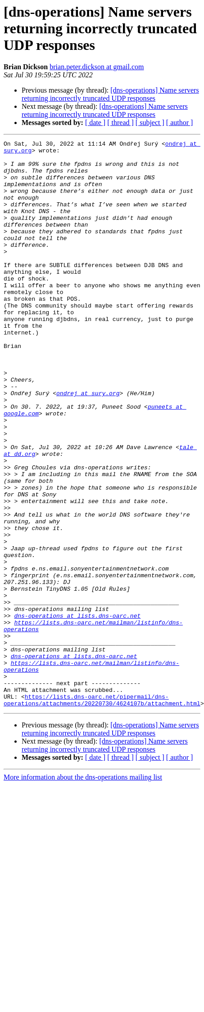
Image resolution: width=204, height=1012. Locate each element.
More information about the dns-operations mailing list (83, 890)
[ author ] (179, 122)
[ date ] (95, 122)
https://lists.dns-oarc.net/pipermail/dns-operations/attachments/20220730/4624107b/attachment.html (102, 812)
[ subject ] (150, 122)
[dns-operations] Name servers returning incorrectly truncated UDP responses (110, 94)
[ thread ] (120, 122)
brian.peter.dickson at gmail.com (97, 67)
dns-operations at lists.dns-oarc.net (77, 711)
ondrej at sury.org (87, 444)
